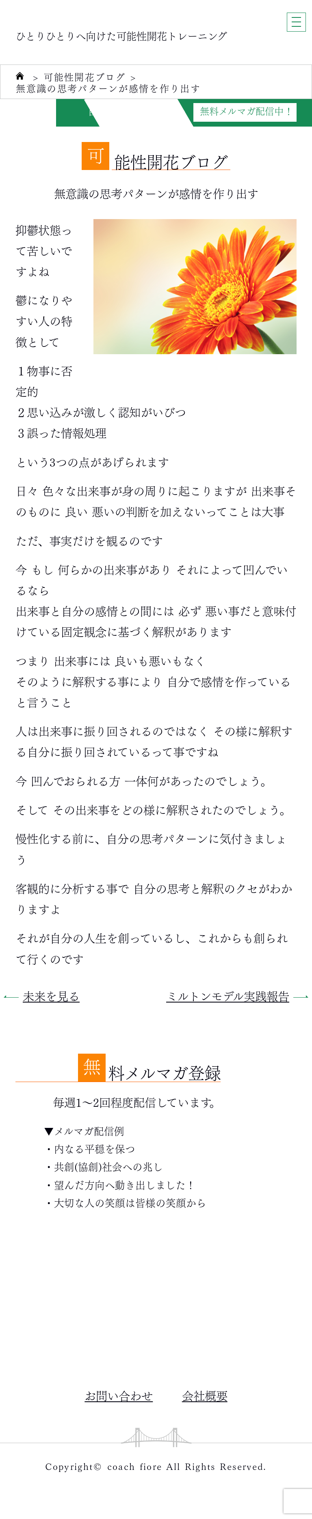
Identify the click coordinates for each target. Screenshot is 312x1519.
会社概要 (205, 1395)
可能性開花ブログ (84, 77)
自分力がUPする (122, 111)
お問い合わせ (118, 1395)
